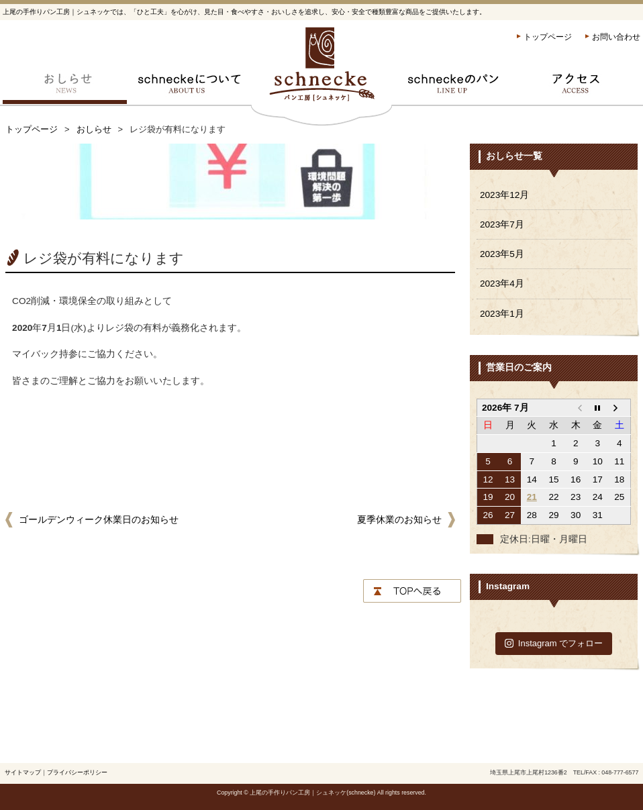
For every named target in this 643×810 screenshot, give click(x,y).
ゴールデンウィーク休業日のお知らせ (99, 520)
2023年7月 (502, 224)
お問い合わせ (616, 37)
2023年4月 (502, 284)
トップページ (548, 37)
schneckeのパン (454, 87)
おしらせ (65, 87)
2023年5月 (502, 254)
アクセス (578, 87)
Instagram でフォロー (554, 643)
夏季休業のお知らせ (399, 520)
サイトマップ (23, 772)
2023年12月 (504, 195)
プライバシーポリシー (77, 772)
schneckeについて (189, 87)
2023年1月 (502, 314)
